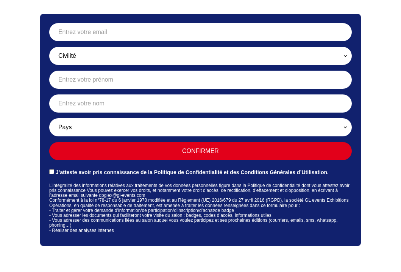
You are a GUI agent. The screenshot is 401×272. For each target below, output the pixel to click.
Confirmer (200, 151)
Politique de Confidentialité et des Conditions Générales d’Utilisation (240, 172)
